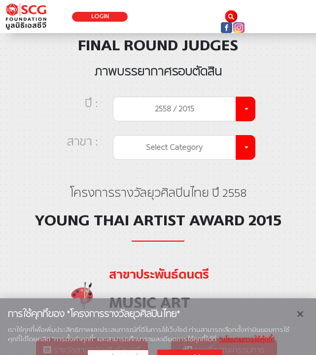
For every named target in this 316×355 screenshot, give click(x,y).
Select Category (174, 147)
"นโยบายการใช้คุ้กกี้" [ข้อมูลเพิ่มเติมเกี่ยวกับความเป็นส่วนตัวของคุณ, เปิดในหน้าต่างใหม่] (247, 344)
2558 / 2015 (174, 109)
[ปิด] (300, 318)
